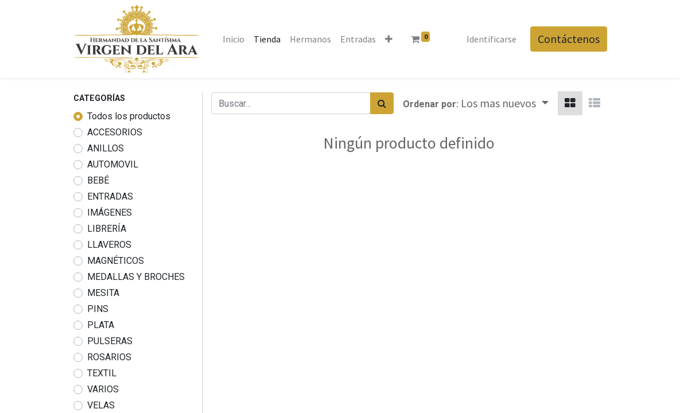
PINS (97, 308)
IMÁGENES (109, 212)
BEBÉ (98, 180)
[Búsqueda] (382, 103)
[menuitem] (233, 39)
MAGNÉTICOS (115, 260)
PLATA (100, 325)
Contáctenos (569, 39)
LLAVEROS (109, 244)
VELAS (101, 405)
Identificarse (491, 39)
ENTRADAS (110, 196)
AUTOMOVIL (112, 164)
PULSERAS (110, 341)
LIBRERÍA (106, 228)
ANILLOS (105, 148)
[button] (388, 39)
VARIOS (103, 389)
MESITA (103, 292)
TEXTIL (101, 373)
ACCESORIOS (114, 132)
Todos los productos (128, 116)
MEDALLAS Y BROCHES (136, 276)
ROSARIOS (109, 357)
